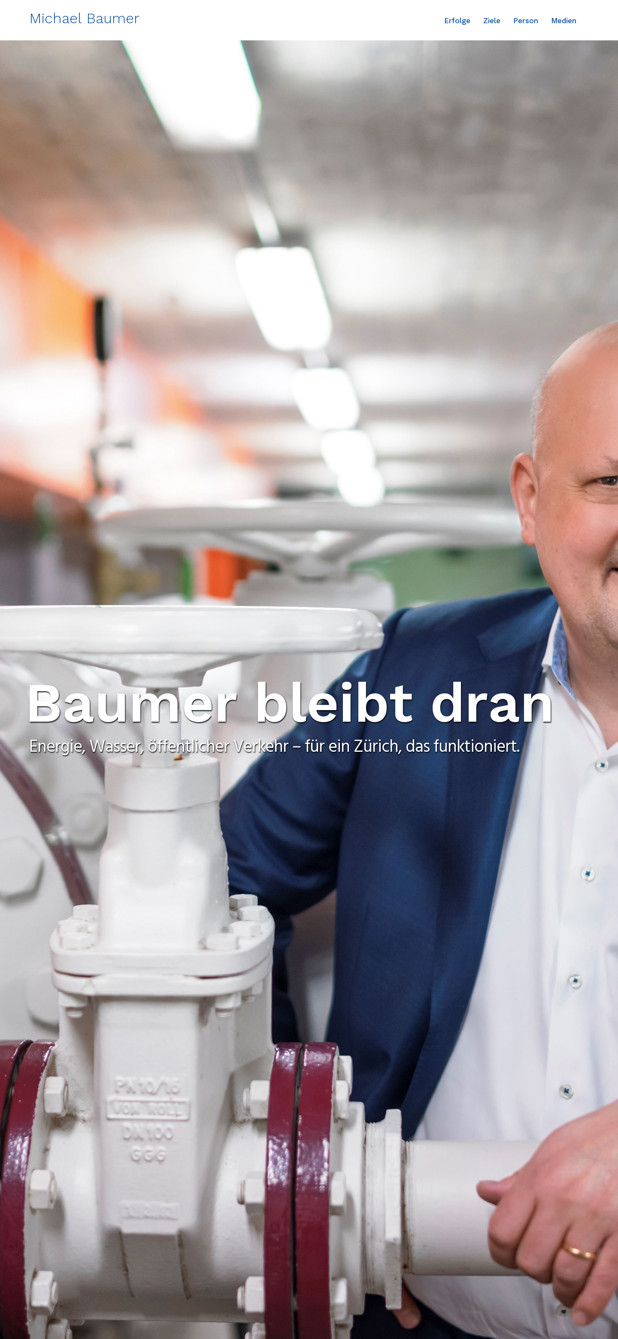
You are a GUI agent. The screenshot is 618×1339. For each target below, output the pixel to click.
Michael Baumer (84, 18)
